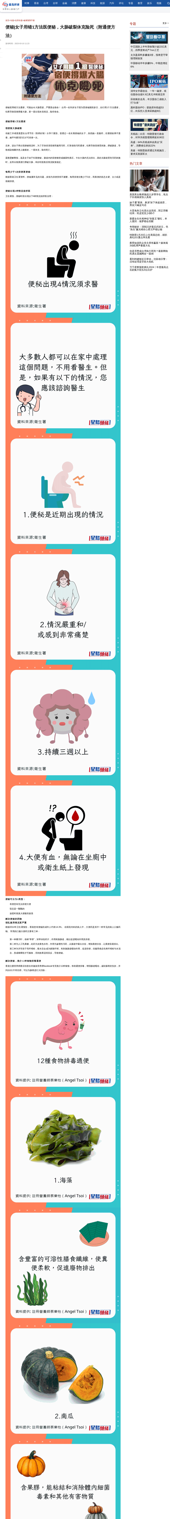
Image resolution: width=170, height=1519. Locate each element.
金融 (64, 3)
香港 (36, 3)
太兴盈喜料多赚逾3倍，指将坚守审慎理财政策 (149, 57)
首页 (7, 20)
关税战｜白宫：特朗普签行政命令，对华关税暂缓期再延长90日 (147, 136)
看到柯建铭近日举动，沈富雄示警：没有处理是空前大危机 (149, 260)
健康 (83, 3)
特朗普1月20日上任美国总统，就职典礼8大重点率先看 (148, 236)
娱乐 (149, 3)
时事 (27, 3)
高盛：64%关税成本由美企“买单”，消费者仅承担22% (146, 144)
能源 (102, 3)
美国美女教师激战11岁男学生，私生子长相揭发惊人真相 (149, 195)
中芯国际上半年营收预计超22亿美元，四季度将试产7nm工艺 (149, 48)
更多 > (166, 23)
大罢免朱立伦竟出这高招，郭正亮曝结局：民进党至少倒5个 (149, 212)
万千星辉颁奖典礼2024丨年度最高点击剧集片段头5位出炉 (149, 268)
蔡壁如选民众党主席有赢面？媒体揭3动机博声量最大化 (149, 244)
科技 (93, 3)
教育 (140, 3)
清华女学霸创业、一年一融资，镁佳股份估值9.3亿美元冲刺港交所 (148, 93)
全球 (55, 3)
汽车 (111, 3)
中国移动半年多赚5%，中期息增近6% (149, 65)
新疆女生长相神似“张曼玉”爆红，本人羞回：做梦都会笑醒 (148, 220)
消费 (74, 3)
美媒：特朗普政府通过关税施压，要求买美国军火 (148, 152)
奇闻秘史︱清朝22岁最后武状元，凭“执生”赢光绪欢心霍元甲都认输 (149, 228)
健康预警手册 (29, 20)
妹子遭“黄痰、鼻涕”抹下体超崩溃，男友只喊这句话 (148, 203)
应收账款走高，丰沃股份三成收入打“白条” (148, 101)
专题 (130, 3)
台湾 (45, 3)
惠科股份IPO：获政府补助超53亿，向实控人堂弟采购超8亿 (147, 109)
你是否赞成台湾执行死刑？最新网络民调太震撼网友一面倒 (149, 252)
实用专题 (18, 20)
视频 (159, 3)
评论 (121, 3)
